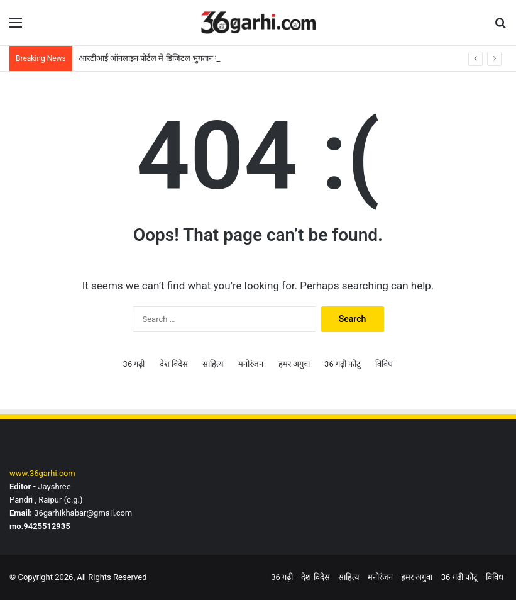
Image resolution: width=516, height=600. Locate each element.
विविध (384, 364)
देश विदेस (174, 364)
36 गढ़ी (134, 364)
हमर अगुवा (294, 364)
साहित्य (213, 364)
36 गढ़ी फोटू (342, 364)
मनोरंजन (250, 364)
